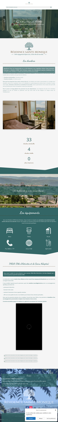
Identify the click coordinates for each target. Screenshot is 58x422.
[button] (55, 410)
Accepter (31, 418)
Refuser (40, 418)
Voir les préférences (51, 418)
